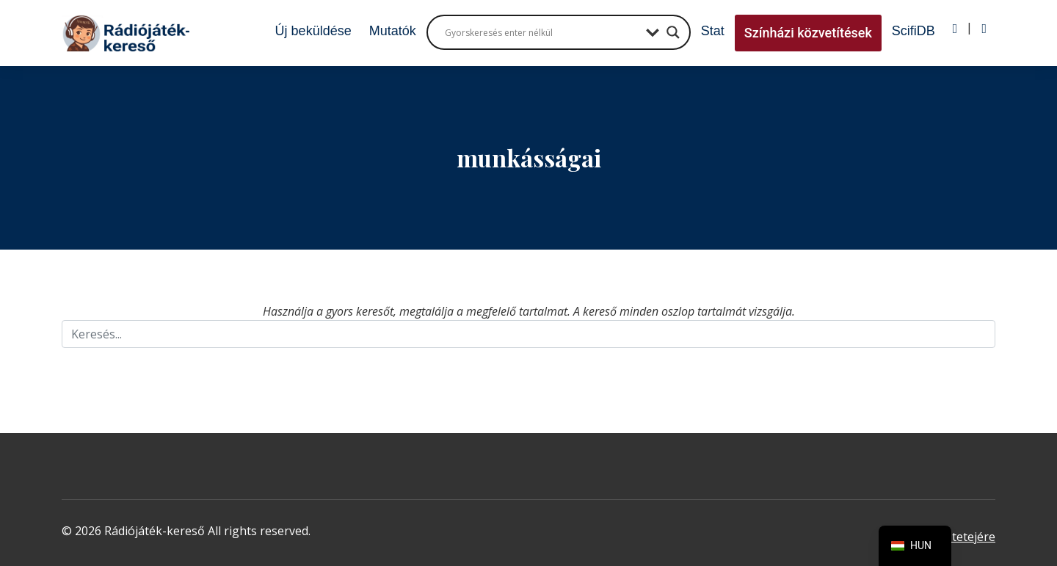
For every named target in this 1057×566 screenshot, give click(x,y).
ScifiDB (913, 30)
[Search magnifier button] (673, 32)
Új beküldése (313, 30)
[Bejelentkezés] (955, 29)
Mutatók (392, 30)
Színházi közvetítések (808, 32)
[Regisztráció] (984, 29)
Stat (712, 30)
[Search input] (542, 32)
